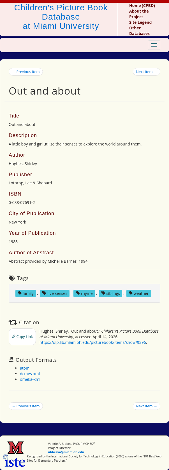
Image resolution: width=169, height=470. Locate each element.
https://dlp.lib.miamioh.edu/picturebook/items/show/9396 (93, 342)
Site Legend (140, 22)
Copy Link (22, 336)
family (26, 293)
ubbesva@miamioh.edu (66, 452)
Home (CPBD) (142, 5)
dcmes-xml (30, 373)
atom (24, 368)
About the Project (139, 13)
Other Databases (139, 30)
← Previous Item (26, 71)
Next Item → (146, 71)
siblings (110, 293)
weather (139, 293)
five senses (54, 293)
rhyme (84, 293)
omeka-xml (30, 379)
